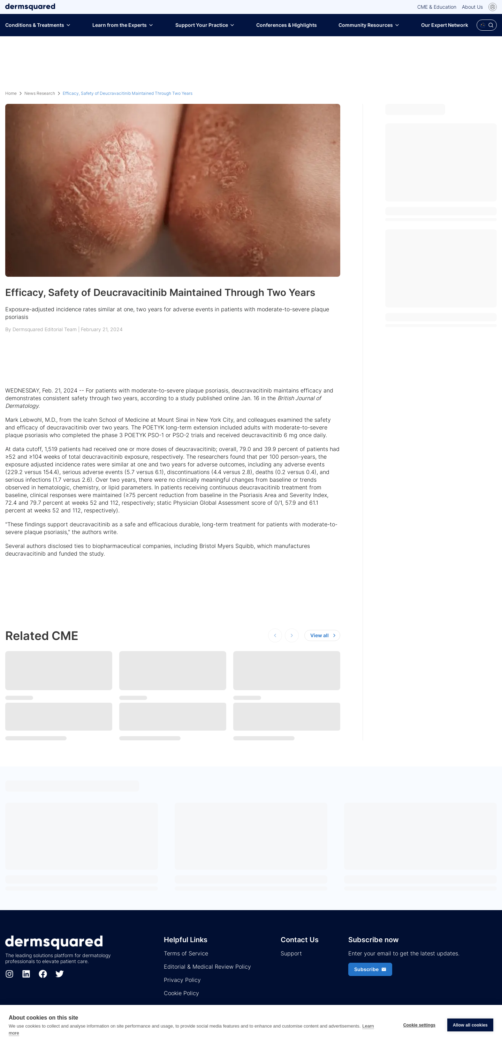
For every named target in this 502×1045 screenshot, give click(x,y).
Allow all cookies (470, 1025)
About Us (472, 7)
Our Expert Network (444, 25)
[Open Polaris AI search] (487, 25)
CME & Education (436, 7)
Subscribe (370, 969)
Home (11, 93)
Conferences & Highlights (286, 25)
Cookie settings (419, 1025)
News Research (39, 93)
